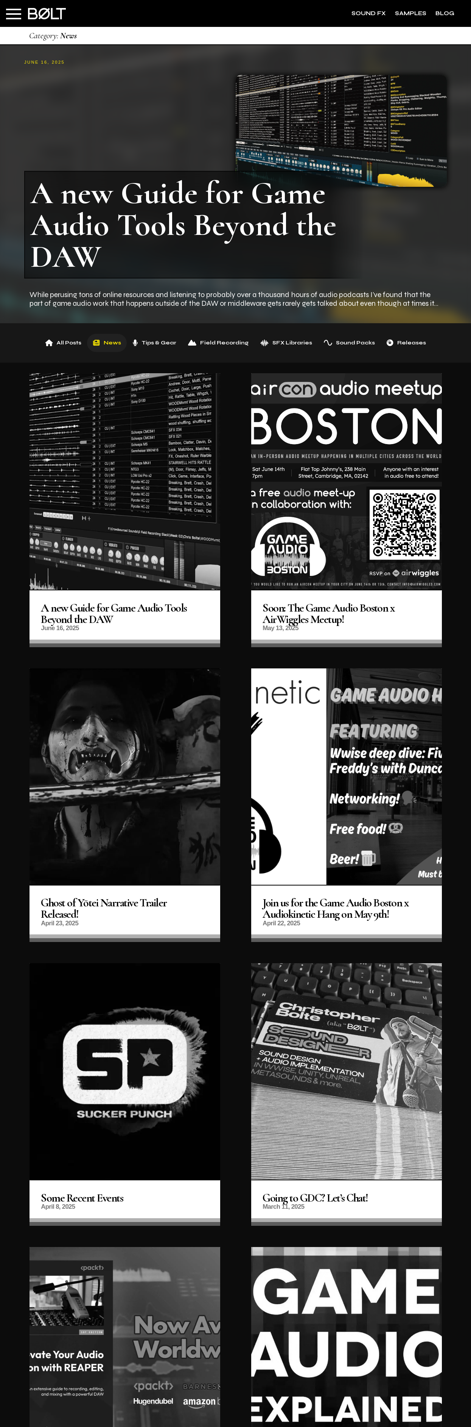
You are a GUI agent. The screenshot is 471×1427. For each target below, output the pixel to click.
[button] (13, 14)
